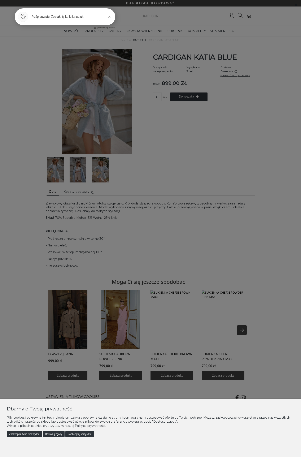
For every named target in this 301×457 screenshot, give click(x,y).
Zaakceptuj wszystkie (79, 434)
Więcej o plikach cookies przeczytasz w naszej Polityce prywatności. (56, 426)
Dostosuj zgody (53, 434)
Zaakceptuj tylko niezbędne (24, 434)
